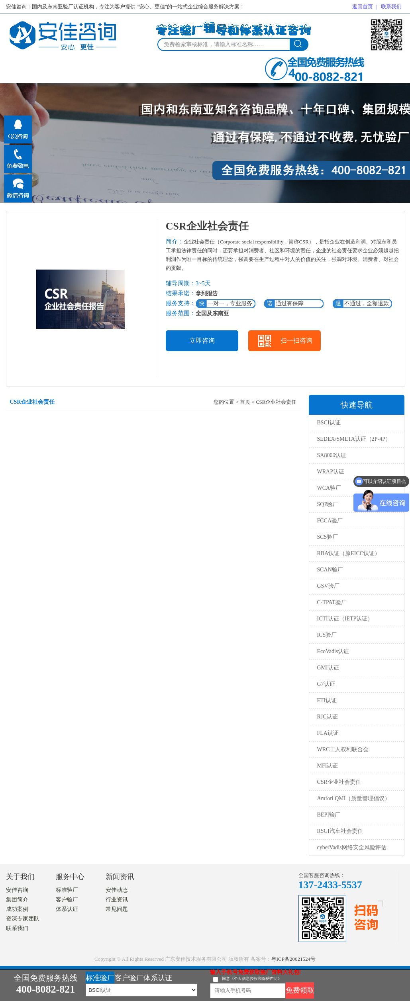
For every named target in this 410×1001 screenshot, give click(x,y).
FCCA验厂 (330, 521)
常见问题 (117, 909)
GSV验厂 (328, 586)
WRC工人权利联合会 (343, 749)
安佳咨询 (17, 890)
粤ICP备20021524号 (293, 959)
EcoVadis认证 (333, 651)
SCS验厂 (327, 537)
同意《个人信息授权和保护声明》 (252, 978)
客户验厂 (67, 900)
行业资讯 (117, 900)
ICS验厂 (327, 635)
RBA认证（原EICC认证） (349, 553)
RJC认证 (327, 717)
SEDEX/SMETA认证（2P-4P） (354, 439)
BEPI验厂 (328, 815)
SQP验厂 (328, 504)
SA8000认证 (332, 455)
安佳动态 (117, 890)
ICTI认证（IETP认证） (345, 619)
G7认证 (326, 684)
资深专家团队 (22, 919)
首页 (245, 402)
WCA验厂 (329, 488)
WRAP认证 (330, 472)
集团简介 (17, 900)
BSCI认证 (329, 423)
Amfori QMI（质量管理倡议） (353, 798)
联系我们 (391, 7)
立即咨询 (202, 340)
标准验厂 (67, 890)
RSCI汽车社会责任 (340, 831)
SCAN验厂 (330, 570)
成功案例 (17, 909)
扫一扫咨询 (296, 340)
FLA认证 (328, 733)
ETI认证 (327, 700)
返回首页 (362, 7)
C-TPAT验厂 (332, 602)
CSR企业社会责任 (339, 782)
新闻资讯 (120, 877)
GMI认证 (328, 668)
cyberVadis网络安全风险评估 (351, 847)
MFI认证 (327, 766)
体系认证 (67, 909)
